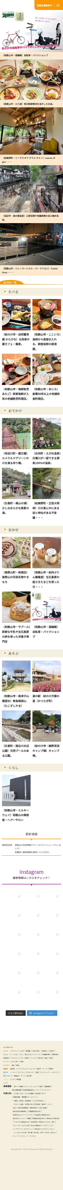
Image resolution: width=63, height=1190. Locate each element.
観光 (21, 1073)
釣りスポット (35, 1087)
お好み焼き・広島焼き (49, 1055)
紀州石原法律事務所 (46, 1129)
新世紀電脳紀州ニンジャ (47, 1105)
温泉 (16, 1073)
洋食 (43, 1065)
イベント (16, 1083)
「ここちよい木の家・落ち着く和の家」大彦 (33, 1161)
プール (54, 1087)
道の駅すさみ (47, 1112)
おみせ (13, 531)
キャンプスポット (33, 1083)
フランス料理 (9, 1065)
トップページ (9, 1051)
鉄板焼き (41, 1062)
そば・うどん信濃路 (31, 1112)
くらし (13, 771)
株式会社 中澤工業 (40, 1140)
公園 (45, 1083)
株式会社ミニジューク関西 (47, 1136)
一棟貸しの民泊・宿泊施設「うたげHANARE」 (34, 1119)
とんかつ (51, 1062)
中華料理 (31, 1062)
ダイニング (8, 1062)
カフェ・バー (19, 1058)
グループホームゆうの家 (24, 1151)
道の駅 (6, 1090)
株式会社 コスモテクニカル (39, 1158)
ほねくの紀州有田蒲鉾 (37, 1126)
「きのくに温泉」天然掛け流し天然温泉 (31, 1122)
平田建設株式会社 (21, 1133)
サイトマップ (18, 1108)
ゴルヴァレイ (19, 1158)
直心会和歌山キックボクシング (27, 1154)
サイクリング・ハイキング (15, 1087)
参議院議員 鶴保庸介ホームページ (29, 1115)
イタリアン (17, 1055)
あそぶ (13, 656)
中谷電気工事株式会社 (23, 1136)
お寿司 (8, 1058)
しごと (6, 1097)
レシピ (15, 1094)
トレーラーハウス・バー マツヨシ (43, 1165)
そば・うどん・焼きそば (38, 1058)
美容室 (22, 1094)
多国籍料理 (20, 1062)
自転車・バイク (19, 1076)
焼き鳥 (30, 1065)
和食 (27, 1069)
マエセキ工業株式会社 (23, 1144)
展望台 (46, 1087)
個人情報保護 (28, 1105)
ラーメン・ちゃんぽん (13, 1069)
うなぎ (27, 1055)
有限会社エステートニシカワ (44, 1133)
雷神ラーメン (19, 1126)
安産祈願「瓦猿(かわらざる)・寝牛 (28, 1147)
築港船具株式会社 (22, 1140)
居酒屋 (34, 1055)
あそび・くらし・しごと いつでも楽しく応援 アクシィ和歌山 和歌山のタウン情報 (17, 5)
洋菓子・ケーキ (53, 1076)
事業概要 (16, 1105)
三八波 (17, 1112)
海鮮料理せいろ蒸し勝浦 (24, 1129)
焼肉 (37, 1065)
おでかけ (15, 411)
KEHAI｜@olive (20, 1165)
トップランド (49, 1154)
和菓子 (8, 1080)
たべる (13, 291)
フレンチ (21, 1065)
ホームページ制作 (44, 1101)
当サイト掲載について (24, 1101)
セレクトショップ (36, 1076)
